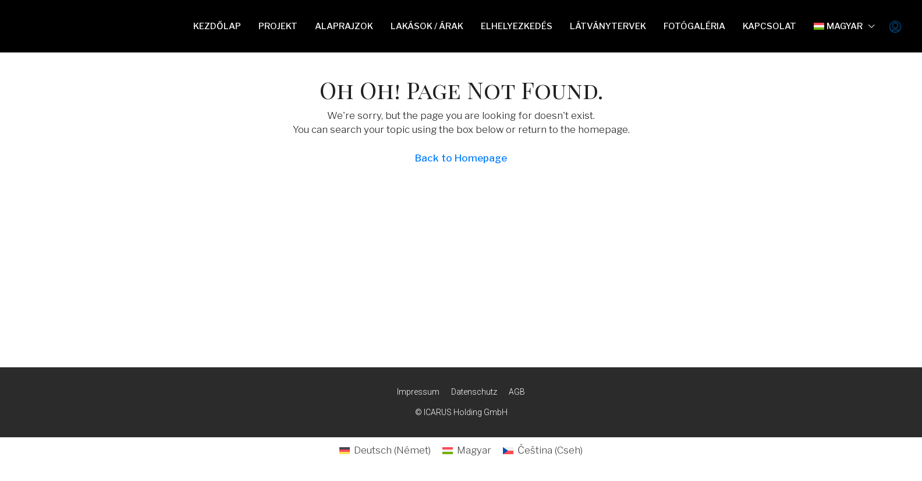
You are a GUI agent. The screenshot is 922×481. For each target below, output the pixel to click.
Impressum (418, 391)
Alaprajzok (344, 26)
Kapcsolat (769, 26)
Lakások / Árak (427, 26)
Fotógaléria (694, 26)
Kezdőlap (217, 26)
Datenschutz (474, 391)
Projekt (277, 26)
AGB (517, 391)
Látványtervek (608, 26)
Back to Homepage (461, 158)
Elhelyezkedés (516, 26)
